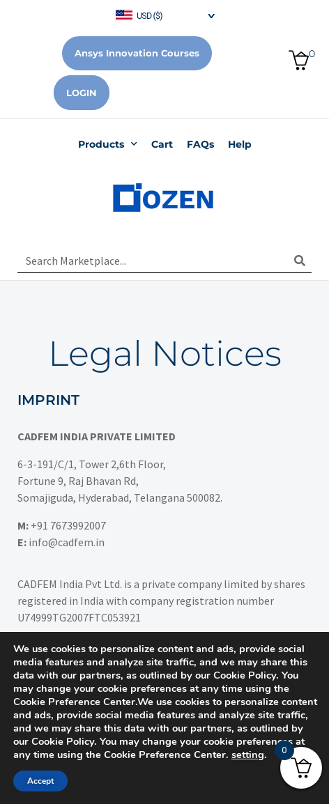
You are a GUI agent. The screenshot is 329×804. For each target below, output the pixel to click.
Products (107, 144)
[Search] (299, 260)
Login (81, 92)
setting (247, 754)
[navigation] (164, 14)
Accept (40, 781)
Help (240, 144)
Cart (162, 144)
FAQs (200, 144)
